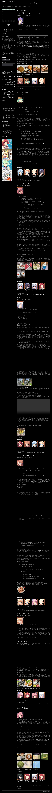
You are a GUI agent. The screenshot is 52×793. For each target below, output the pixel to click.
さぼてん (42, 739)
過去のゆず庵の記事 (21, 256)
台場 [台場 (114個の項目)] (7, 86)
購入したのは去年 (20, 309)
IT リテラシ (5, 130)
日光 (18, 550)
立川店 (18, 47)
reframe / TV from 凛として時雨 (30, 595)
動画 (24, 452)
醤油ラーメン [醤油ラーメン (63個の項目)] (5, 99)
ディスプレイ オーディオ (42, 328)
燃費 (24, 89)
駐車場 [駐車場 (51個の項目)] (3, 100)
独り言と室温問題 (23, 93)
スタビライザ (25, 319)
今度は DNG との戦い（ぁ (7, 108)
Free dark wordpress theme (46, 791)
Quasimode (31, 180)
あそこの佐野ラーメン (27, 633)
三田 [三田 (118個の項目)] (9, 82)
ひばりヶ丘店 (42, 47)
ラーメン (25, 703)
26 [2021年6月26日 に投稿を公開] (14, 30)
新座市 (41, 89)
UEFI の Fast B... (6, 133)
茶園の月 (47, 785)
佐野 (36, 629)
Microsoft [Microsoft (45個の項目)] (3, 71)
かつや (37, 739)
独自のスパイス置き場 (25, 59)
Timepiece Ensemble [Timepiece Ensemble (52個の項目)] (9, 71)
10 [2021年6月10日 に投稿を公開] (10, 28)
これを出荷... (5, 129)
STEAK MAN (23, 45)
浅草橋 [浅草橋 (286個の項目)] (6, 94)
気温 (37, 180)
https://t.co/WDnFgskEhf (33, 543)
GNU (40, 582)
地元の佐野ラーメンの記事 (22, 641)
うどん (32, 452)
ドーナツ (37, 703)
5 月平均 (26, 41)
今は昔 (29, 6)
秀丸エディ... (5, 126)
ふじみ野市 (37, 785)
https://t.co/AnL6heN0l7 (38, 205)
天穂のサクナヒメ (21, 487)
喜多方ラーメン (38, 669)
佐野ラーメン (41, 703)
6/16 (38, 26)
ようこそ (4, 6)
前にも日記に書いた (44, 388)
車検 (43, 294)
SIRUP (29, 294)
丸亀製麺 (26, 387)
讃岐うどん (41, 452)
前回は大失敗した (20, 625)
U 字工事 (25, 643)
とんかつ (33, 785)
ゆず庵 (23, 245)
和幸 (40, 739)
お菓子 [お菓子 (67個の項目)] (8, 72)
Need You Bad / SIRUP (28, 437)
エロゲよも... (5, 127)
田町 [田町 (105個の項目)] (6, 96)
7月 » (5, 33)
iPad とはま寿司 (5, 114)
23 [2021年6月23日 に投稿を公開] (8, 30)
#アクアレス (40, 472)
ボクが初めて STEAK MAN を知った (31, 46)
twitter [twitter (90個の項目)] (4, 72)
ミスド (30, 674)
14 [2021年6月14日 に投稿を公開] (4, 29)
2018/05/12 (21, 640)
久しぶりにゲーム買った (25, 455)
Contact (4, 124)
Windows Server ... (6, 131)
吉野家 (27, 583)
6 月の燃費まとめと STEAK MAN (28, 13)
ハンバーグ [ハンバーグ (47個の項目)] (12, 81)
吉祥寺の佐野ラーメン (24, 613)
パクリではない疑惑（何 (7, 115)
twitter (35, 180)
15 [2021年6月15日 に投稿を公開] (6, 29)
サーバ (24, 180)
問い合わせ (24, 6)
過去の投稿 (19, 788)
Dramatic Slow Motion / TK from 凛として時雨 (32, 688)
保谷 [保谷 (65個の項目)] (3, 86)
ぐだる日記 (9, 6)
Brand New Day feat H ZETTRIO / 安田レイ (32, 769)
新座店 (46, 47)
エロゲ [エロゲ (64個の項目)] (5, 76)
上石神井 (35, 452)
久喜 (27, 26)
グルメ (23, 89)
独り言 (39, 180)
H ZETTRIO (28, 785)
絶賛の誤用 (5, 125)
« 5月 (3, 33)
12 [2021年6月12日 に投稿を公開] (14, 28)
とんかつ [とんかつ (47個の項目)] (12, 72)
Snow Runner (20, 486)
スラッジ (39, 336)
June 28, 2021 (41, 207)
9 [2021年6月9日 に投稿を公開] (8, 28)
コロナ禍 (40, 46)
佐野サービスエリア (46, 632)
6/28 (40, 26)
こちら (11, 47)
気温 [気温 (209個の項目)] (11, 92)
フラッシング (29, 324)
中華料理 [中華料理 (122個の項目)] (8, 84)
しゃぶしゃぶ (33, 294)
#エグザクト (34, 472)
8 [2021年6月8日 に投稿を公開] (6, 28)
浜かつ (46, 739)
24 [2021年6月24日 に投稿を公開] (10, 30)
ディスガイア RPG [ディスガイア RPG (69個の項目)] (8, 79)
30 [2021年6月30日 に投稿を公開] (8, 31)
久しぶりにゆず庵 (23, 183)
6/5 (36, 26)
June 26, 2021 (41, 475)
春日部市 (41, 294)
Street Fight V (32, 481)
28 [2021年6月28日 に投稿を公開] (4, 31)
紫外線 (39, 550)
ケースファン (27, 151)
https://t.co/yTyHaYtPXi (25, 109)
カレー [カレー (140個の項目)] (10, 76)
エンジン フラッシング (38, 334)
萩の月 (22, 747)
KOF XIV (38, 481)
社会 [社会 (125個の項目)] (10, 96)
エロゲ (16, 6)
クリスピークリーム (38, 674)
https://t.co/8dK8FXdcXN (26, 472)
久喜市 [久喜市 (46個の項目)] (13, 84)
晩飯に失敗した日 (23, 708)
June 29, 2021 (41, 111)
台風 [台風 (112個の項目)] (12, 86)
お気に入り (20, 6)
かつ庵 (28, 737)
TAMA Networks (8, 2)
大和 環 (23, 15)
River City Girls (44, 481)
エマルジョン (45, 336)
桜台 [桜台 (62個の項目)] (6, 92)
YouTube (29, 643)
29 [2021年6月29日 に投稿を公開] (6, 31)
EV (27, 294)
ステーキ (33, 89)
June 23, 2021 (41, 545)
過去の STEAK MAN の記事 (23, 63)
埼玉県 (36, 89)
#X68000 (22, 473)
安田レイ (38, 89)
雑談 (26, 180)
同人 (12, 6)
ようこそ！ (5, 123)
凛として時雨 (35, 610)
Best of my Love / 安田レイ (29, 74)
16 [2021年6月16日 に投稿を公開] (8, 29)
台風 (39, 785)
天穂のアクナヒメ (42, 610)
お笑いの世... (5, 132)
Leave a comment (29, 15)
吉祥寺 (20, 624)
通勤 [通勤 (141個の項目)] (11, 97)
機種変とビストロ (6, 104)
